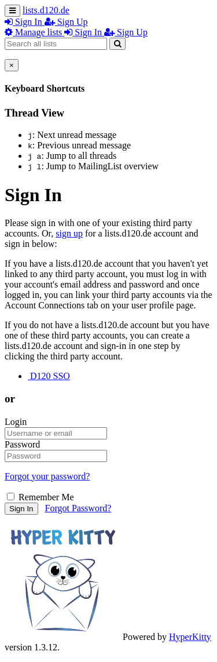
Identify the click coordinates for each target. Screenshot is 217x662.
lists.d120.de (46, 10)
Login (16, 422)
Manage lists (34, 32)
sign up (69, 233)
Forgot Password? (78, 508)
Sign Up (66, 22)
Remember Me (40, 497)
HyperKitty (190, 637)
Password (22, 444)
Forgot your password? (47, 476)
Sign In (25, 22)
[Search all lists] (56, 44)
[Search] (117, 44)
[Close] (12, 65)
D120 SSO (49, 376)
